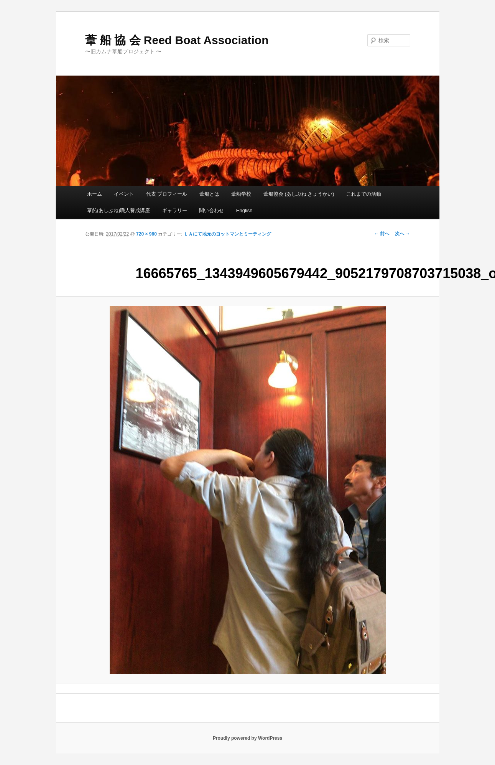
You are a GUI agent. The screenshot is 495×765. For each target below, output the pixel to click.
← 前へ (381, 233)
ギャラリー (174, 210)
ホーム (94, 194)
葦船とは (209, 194)
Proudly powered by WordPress (247, 738)
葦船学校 (241, 194)
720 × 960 (146, 234)
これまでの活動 (363, 194)
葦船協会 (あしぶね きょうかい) (298, 194)
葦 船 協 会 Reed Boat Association (177, 40)
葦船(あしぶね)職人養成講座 (118, 210)
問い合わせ (211, 210)
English (244, 210)
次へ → (402, 233)
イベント (124, 194)
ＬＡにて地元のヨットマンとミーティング (227, 234)
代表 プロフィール (166, 194)
